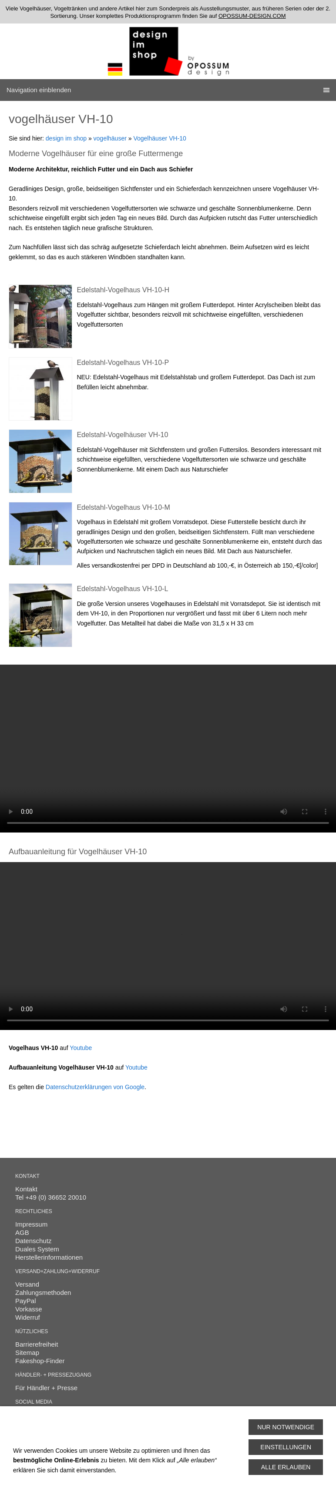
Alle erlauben (286, 1467)
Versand (27, 1284)
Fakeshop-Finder (39, 1360)
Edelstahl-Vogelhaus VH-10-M (123, 507)
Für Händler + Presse (46, 1387)
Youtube (81, 1047)
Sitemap (27, 1352)
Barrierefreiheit (36, 1344)
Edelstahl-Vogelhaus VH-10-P (123, 362)
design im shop (66, 138)
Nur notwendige (285, 1427)
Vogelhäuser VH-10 (159, 138)
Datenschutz (33, 1240)
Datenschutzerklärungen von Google (95, 1086)
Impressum (31, 1224)
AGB (22, 1232)
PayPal (25, 1300)
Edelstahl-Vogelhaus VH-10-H (123, 290)
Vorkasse (28, 1309)
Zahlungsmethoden (43, 1292)
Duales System (37, 1249)
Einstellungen (285, 1447)
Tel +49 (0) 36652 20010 (50, 1197)
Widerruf (27, 1317)
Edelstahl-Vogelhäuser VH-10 (122, 434)
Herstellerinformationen (49, 1257)
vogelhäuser (110, 138)
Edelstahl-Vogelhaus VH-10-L (122, 588)
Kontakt (26, 1189)
